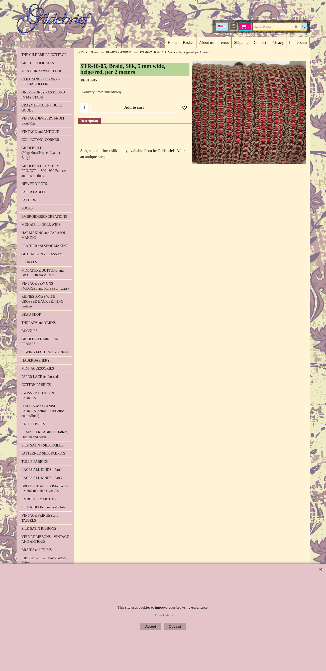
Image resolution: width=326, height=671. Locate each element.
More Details (163, 615)
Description (89, 121)
